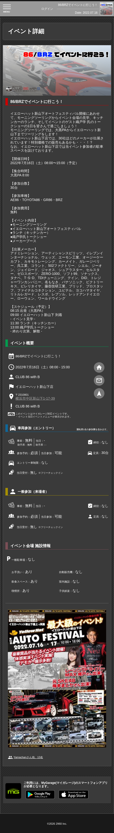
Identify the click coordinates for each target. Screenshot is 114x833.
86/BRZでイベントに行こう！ (78, 5)
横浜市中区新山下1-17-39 (35, 398)
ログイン (47, 9)
